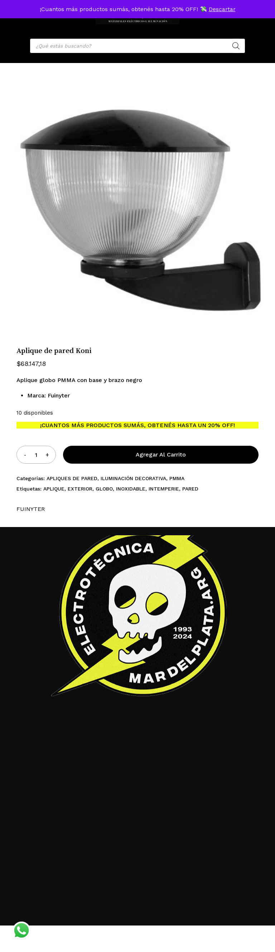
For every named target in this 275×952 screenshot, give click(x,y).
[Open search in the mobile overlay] (137, 46)
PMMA (176, 478)
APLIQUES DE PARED (72, 478)
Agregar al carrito (161, 454)
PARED (190, 489)
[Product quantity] (36, 454)
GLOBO (104, 489)
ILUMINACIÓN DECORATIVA (133, 478)
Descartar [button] (222, 9)
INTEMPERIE (164, 489)
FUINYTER (30, 509)
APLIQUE (53, 489)
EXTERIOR (80, 489)
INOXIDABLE (130, 489)
